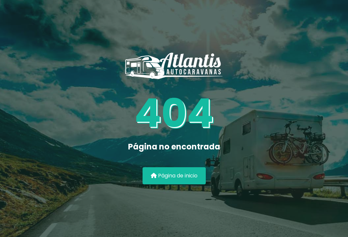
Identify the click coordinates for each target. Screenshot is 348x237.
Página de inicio (174, 175)
